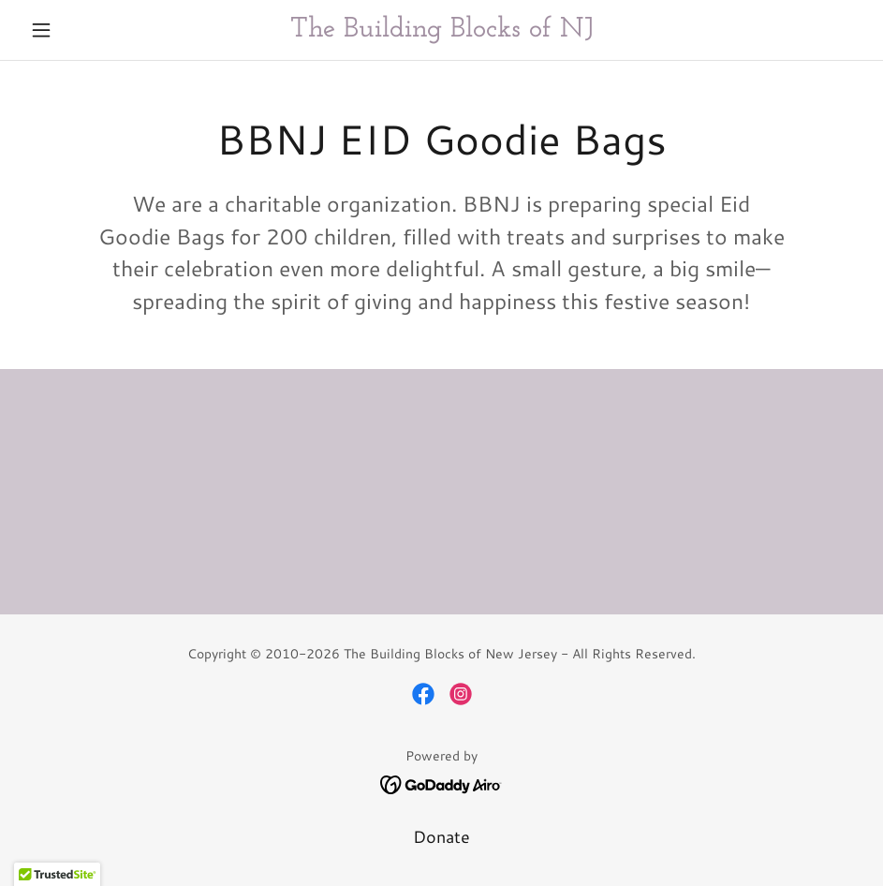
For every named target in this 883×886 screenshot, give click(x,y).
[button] (85, 30)
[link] (441, 30)
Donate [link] (441, 836)
